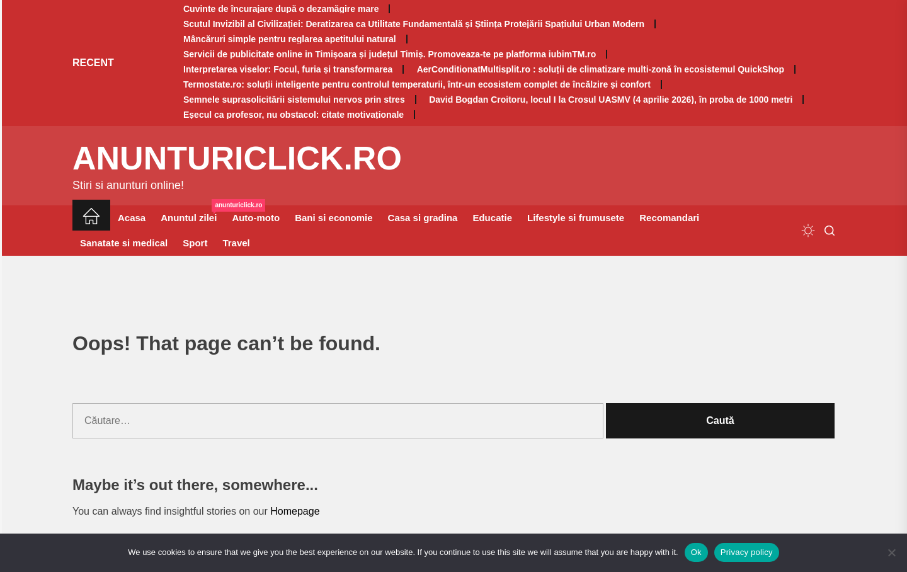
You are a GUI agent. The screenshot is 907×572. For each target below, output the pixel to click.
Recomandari (669, 217)
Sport (195, 242)
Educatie (492, 217)
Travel (235, 242)
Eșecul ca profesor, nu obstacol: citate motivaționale (293, 115)
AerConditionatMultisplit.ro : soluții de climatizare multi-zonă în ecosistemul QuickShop (600, 69)
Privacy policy (747, 552)
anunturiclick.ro (237, 158)
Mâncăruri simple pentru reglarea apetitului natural (289, 39)
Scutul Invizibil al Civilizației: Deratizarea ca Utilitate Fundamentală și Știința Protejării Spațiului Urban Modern (413, 24)
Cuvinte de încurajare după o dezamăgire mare (281, 9)
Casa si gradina (423, 217)
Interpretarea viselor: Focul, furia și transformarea (287, 69)
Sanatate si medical (124, 242)
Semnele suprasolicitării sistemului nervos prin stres (294, 99)
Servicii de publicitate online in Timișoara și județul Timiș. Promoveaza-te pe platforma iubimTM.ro (389, 54)
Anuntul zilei (192, 214)
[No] (891, 552)
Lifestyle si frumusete (575, 217)
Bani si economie (333, 217)
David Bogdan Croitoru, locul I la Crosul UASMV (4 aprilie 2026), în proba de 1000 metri (610, 99)
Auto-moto (256, 217)
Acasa (131, 217)
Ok (696, 552)
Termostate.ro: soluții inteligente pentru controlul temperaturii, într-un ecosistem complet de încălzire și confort (417, 84)
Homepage (294, 511)
